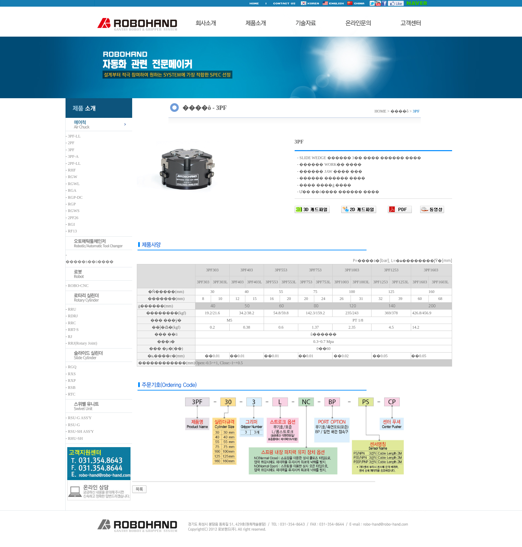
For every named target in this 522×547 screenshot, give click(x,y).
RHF (72, 170)
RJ (70, 336)
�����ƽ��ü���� (90, 261)
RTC (72, 394)
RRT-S (73, 329)
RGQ (72, 367)
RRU (72, 309)
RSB (72, 387)
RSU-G (74, 424)
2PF (71, 142)
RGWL (74, 183)
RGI (71, 224)
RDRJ (73, 316)
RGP (72, 204)
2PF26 (73, 217)
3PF (71, 149)
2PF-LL (74, 163)
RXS (72, 374)
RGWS (74, 210)
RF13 (72, 231)
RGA (72, 190)
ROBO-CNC (78, 285)
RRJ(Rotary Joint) (82, 343)
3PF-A (73, 156)
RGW (72, 176)
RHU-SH (75, 438)
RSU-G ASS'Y (80, 417)
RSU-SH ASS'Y (81, 431)
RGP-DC (75, 197)
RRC (72, 323)
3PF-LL (74, 136)
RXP (72, 380)
